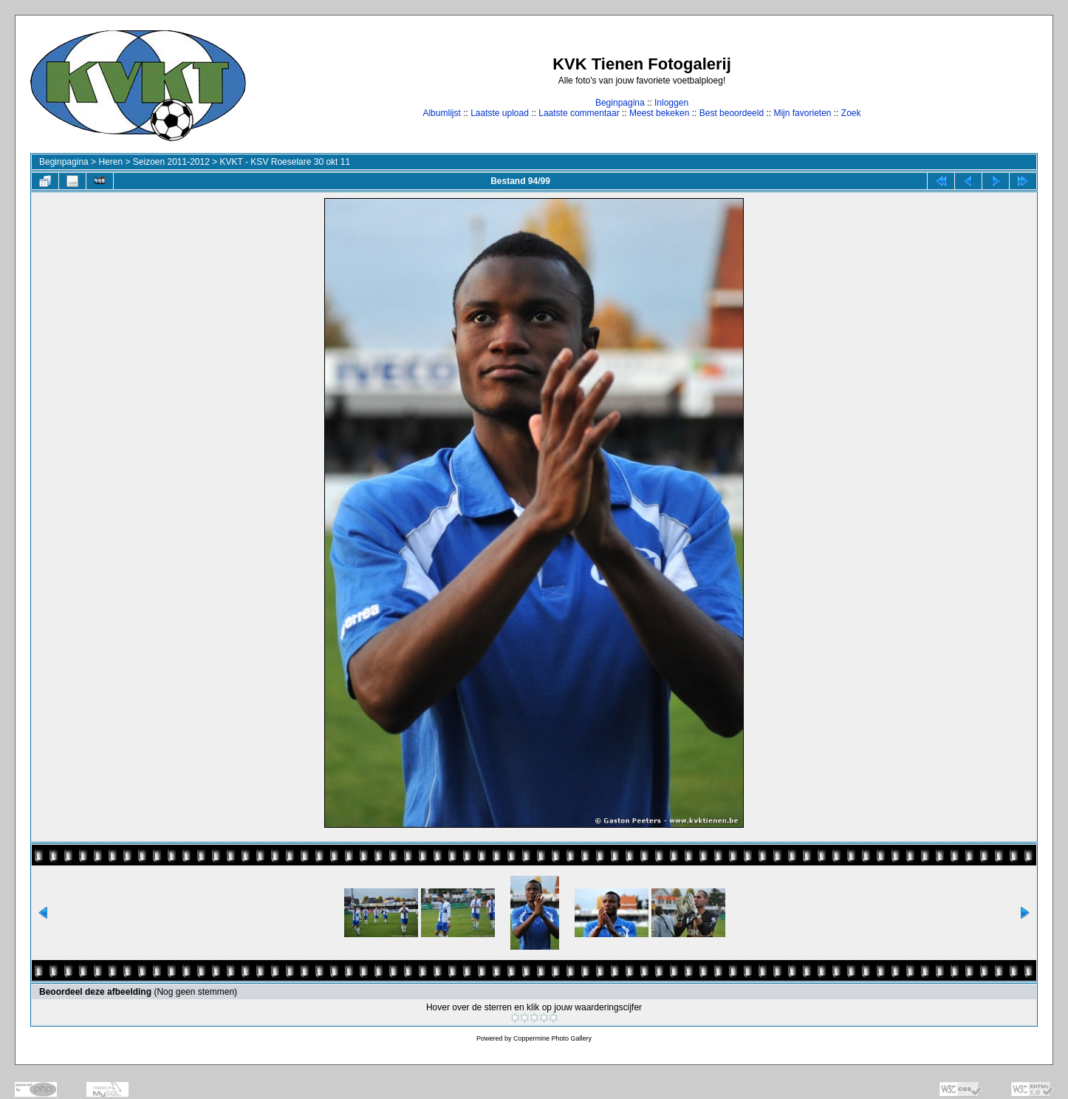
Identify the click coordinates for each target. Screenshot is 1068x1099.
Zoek (851, 113)
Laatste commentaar (578, 113)
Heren (110, 162)
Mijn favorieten (802, 113)
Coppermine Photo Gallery (552, 1038)
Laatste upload (499, 113)
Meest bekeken (659, 113)
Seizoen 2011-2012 (171, 162)
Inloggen (671, 103)
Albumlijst (441, 113)
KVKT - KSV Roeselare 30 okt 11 (285, 162)
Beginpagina (620, 103)
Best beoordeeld (731, 113)
